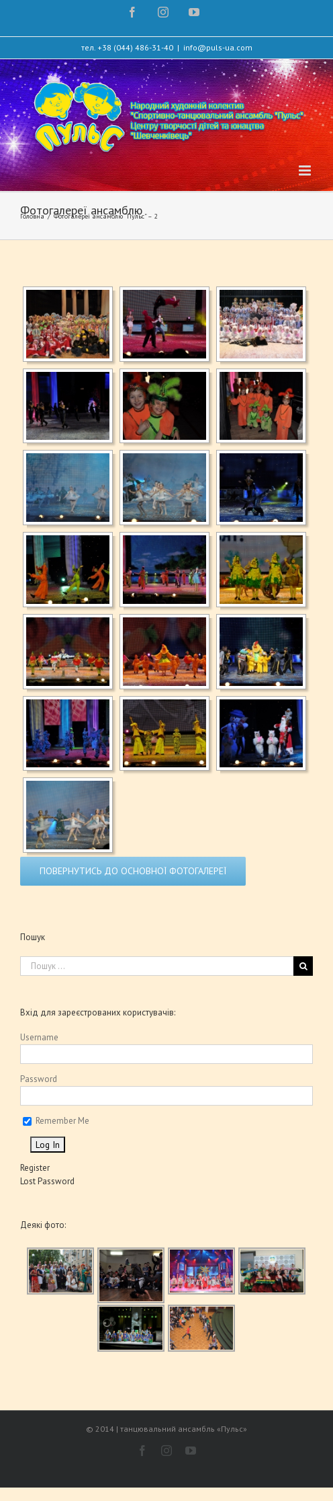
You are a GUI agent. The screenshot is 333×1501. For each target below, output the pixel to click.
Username (39, 1037)
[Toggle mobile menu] (306, 170)
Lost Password (47, 1181)
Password (38, 1079)
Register (35, 1167)
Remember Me (56, 1120)
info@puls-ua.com (217, 47)
